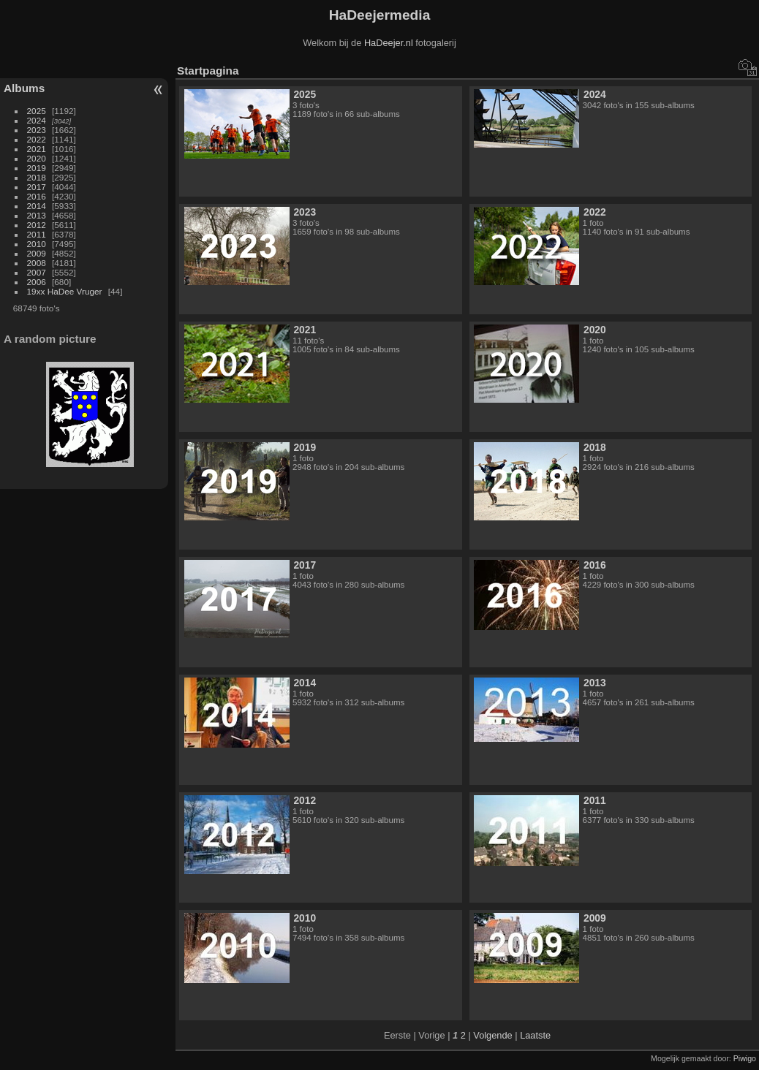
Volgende (492, 1035)
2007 (36, 272)
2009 (36, 253)
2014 (36, 205)
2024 (36, 120)
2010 (36, 243)
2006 (36, 282)
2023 (36, 129)
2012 (36, 224)
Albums (24, 88)
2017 (36, 186)
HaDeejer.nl (388, 42)
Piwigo (744, 1058)
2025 (36, 110)
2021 (36, 148)
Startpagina (208, 70)
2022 (36, 139)
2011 (36, 234)
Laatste (535, 1035)
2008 (36, 263)
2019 (36, 167)
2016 (36, 196)
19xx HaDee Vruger (64, 291)
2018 (36, 177)
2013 (36, 215)
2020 (36, 158)
